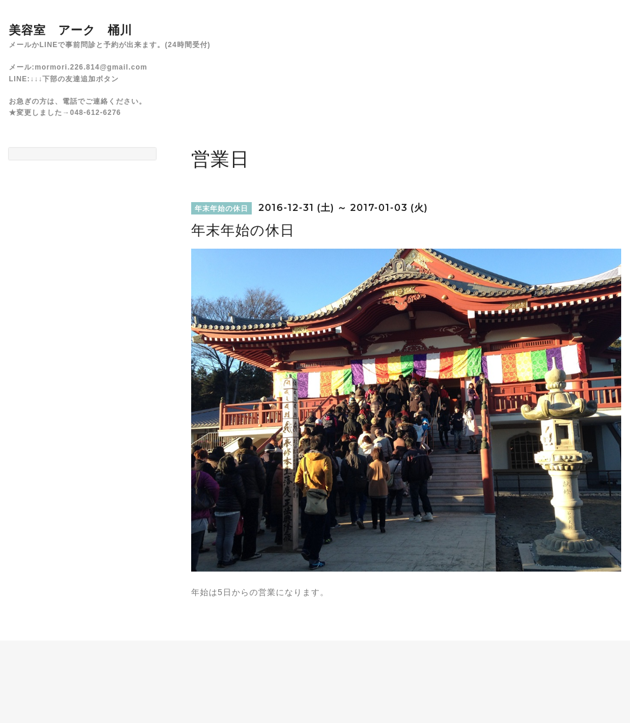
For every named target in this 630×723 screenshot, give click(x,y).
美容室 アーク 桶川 (70, 30)
